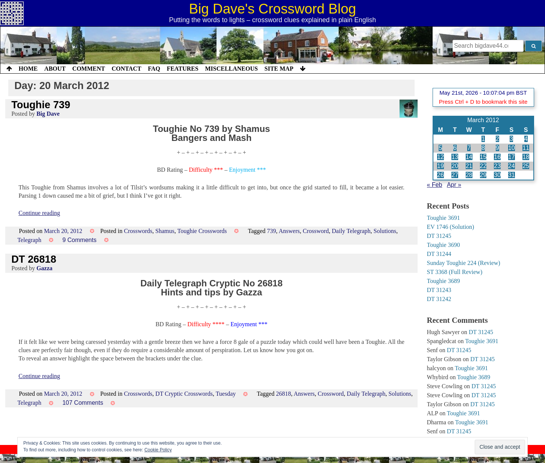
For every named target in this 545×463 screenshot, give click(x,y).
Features (182, 68)
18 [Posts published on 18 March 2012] (525, 157)
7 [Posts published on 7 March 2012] (469, 148)
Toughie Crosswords (202, 231)
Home (28, 68)
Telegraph (29, 240)
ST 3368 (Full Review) (455, 272)
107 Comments (82, 402)
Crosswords (138, 231)
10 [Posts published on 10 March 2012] (511, 148)
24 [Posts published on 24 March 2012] (511, 166)
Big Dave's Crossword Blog (272, 9)
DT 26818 (33, 259)
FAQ (154, 68)
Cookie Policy (158, 449)
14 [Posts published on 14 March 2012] (469, 157)
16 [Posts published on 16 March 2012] (497, 157)
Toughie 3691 (443, 218)
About (55, 68)
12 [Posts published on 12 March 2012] (440, 157)
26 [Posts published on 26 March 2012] (440, 175)
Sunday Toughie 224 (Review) (463, 263)
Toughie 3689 (443, 281)
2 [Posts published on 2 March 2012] (497, 139)
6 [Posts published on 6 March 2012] (455, 148)
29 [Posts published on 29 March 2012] (483, 175)
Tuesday (226, 393)
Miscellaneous (231, 68)
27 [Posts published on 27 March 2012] (454, 175)
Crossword (316, 231)
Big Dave (48, 113)
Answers (289, 231)
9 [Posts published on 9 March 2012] (497, 148)
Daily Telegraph (351, 231)
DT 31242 (439, 299)
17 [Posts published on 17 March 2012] (511, 157)
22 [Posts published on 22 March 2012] (483, 166)
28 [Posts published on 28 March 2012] (469, 175)
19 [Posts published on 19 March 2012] (440, 166)
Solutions (385, 231)
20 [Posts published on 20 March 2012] (454, 166)
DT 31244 (439, 254)
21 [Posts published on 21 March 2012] (469, 166)
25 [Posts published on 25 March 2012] (525, 166)
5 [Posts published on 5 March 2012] (440, 148)
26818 (283, 393)
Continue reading (39, 213)
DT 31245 (439, 236)
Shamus (164, 231)
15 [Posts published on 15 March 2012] (483, 157)
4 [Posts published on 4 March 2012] (526, 139)
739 (271, 231)
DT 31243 (439, 290)
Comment (88, 68)
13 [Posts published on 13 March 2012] (454, 157)
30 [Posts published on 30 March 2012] (497, 175)
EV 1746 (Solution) (450, 227)
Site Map (279, 68)
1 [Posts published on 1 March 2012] (483, 139)
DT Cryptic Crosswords (184, 393)
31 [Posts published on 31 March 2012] (511, 175)
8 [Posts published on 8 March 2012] (483, 148)
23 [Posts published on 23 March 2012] (497, 166)
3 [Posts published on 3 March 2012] (511, 139)
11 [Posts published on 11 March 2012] (525, 148)
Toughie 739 (40, 104)
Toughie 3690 (443, 245)
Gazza (44, 268)
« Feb (434, 185)
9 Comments (79, 240)
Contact (126, 68)
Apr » (454, 185)
